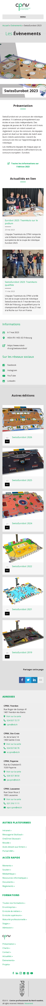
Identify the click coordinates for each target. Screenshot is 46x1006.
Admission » (7, 927)
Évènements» (8, 960)
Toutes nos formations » (13, 903)
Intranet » (7, 830)
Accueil (5, 25)
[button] (23, 165)
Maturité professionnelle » (14, 919)
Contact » (6, 952)
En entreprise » (9, 907)
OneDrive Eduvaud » (11, 838)
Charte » (6, 948)
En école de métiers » (12, 911)
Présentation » (9, 944)
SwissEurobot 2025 (22, 480)
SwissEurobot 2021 (22, 609)
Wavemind (29, 1003)
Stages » (6, 923)
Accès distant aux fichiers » (14, 847)
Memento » (7, 865)
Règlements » (8, 886)
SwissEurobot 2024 (22, 523)
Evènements (16, 25)
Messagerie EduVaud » (12, 834)
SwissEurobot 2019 (22, 652)
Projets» (6, 964)
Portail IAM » (8, 851)
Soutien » (6, 869)
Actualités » (7, 956)
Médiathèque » (9, 873)
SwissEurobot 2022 (22, 566)
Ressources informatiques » (15, 878)
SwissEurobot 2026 (22, 437)
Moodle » (6, 842)
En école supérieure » (12, 915)
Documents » (8, 882)
